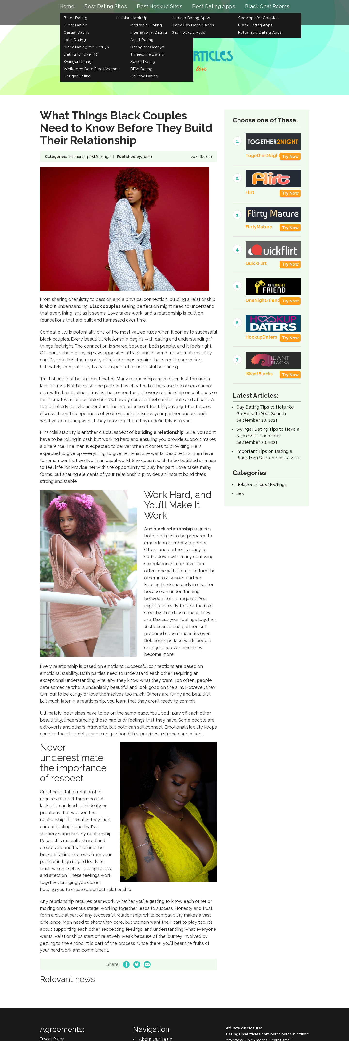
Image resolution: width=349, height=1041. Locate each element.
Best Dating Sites (105, 6)
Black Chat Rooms (267, 6)
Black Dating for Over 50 (86, 47)
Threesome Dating (147, 54)
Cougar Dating (77, 76)
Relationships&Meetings (89, 157)
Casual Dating (77, 32)
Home (67, 6)
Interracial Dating (146, 25)
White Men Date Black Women (91, 69)
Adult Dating (141, 40)
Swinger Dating (78, 62)
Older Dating (75, 25)
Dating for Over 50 (147, 47)
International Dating (148, 32)
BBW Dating (141, 69)
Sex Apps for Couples (258, 18)
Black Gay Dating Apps (193, 25)
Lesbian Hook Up (132, 18)
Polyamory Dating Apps (260, 32)
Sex (240, 493)
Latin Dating (75, 40)
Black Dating (75, 18)
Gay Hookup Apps (188, 32)
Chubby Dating (144, 76)
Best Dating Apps (213, 6)
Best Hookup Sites (159, 6)
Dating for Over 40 (81, 54)
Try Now (290, 156)
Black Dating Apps (255, 25)
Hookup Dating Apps (191, 18)
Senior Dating (142, 62)
